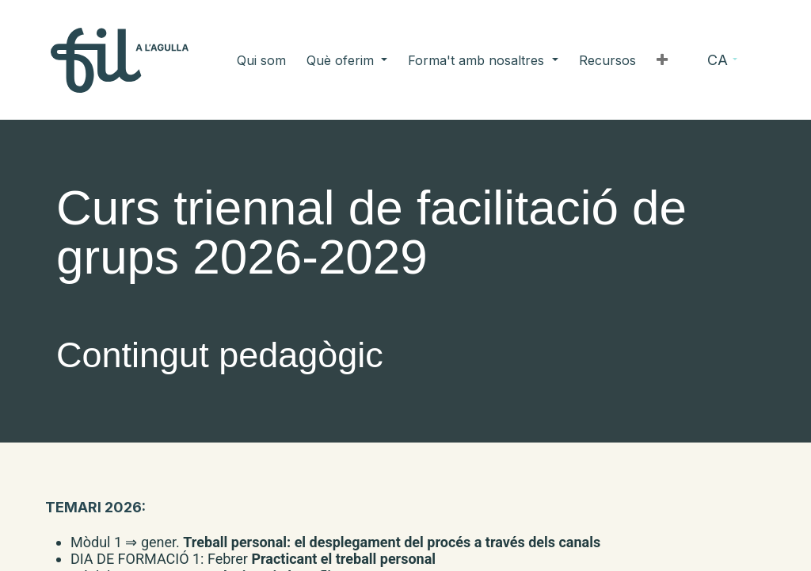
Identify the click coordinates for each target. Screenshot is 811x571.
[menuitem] (300, 60)
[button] (623, 60)
